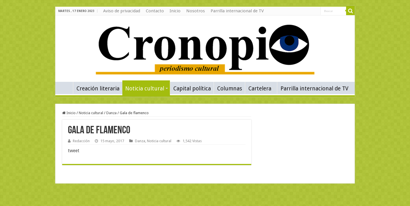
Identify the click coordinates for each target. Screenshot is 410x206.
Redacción (81, 141)
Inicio (175, 10)
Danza (111, 113)
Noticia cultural (144, 88)
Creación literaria (97, 88)
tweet (73, 150)
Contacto (155, 10)
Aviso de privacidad (121, 10)
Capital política (192, 88)
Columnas (229, 88)
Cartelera (259, 88)
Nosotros (195, 10)
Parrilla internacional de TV (237, 10)
